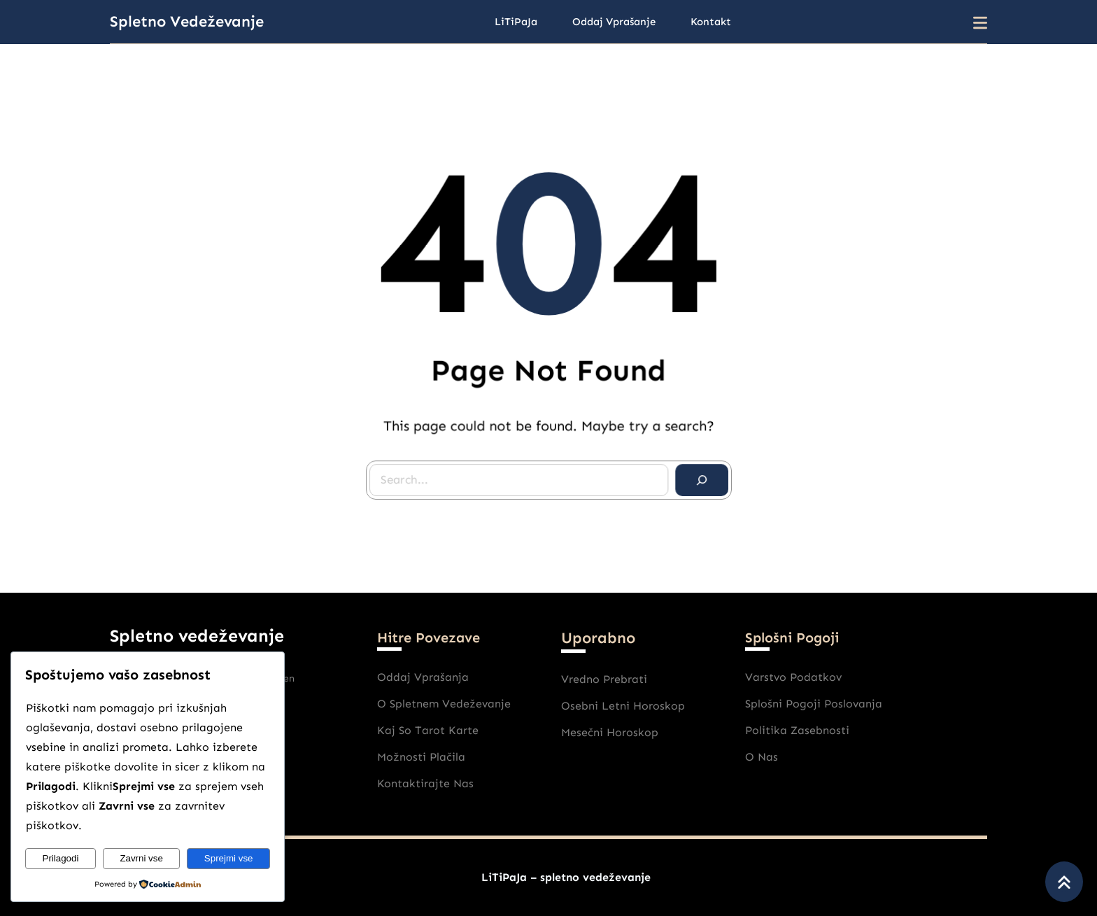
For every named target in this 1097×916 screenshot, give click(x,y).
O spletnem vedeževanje (444, 703)
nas (768, 756)
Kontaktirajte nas (425, 783)
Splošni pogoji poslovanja (813, 703)
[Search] (697, 475)
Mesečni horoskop (609, 732)
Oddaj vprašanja (423, 677)
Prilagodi (61, 858)
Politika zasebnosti (797, 730)
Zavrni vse (141, 858)
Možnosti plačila (421, 756)
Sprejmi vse (228, 858)
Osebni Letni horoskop (623, 705)
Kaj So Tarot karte (428, 730)
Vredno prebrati (604, 679)
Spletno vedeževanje (187, 21)
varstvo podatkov (793, 677)
